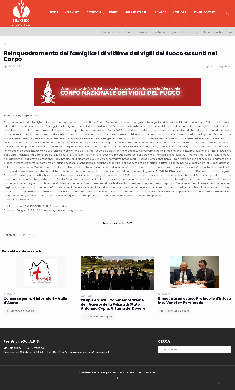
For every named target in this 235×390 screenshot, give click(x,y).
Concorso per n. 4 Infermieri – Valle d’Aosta (35, 300)
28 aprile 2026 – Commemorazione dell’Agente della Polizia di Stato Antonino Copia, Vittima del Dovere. (114, 304)
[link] (94, 25)
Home (106, 32)
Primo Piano (124, 32)
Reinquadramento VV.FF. (117, 223)
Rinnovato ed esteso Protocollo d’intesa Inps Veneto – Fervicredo (194, 300)
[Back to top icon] (219, 383)
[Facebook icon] (117, 378)
